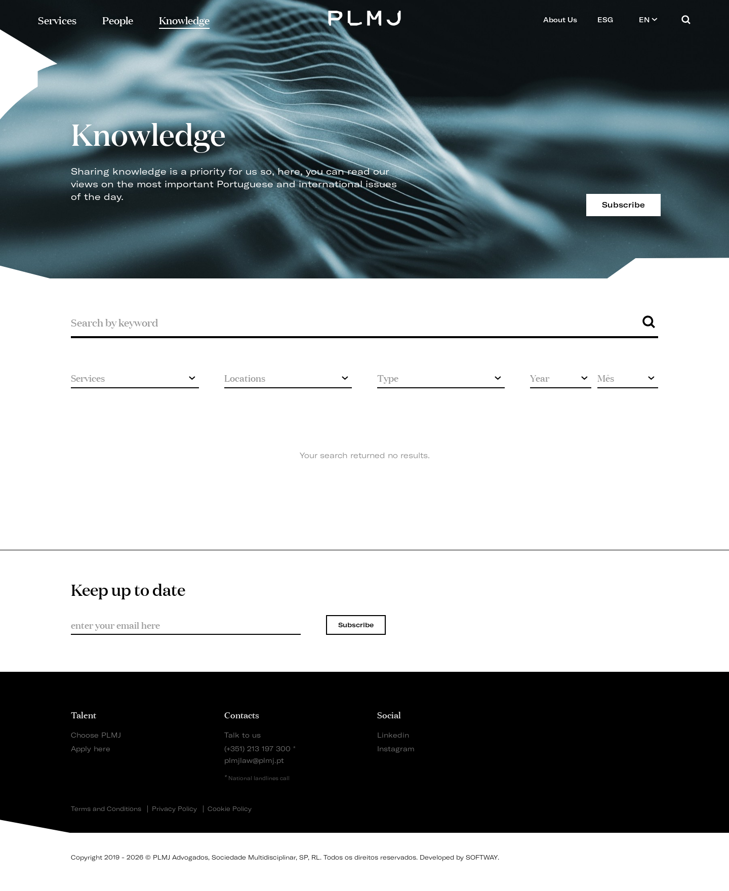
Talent (83, 714)
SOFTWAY (482, 857)
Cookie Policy (230, 809)
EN (648, 19)
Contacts (241, 714)
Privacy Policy (174, 809)
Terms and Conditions (106, 809)
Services (57, 19)
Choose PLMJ (96, 735)
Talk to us (242, 735)
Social (389, 714)
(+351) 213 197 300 (257, 748)
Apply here (90, 748)
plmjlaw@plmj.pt (254, 760)
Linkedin (393, 735)
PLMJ (365, 17)
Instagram (396, 748)
